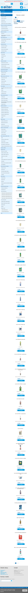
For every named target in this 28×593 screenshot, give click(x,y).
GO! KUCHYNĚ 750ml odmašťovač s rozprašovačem (20, 369)
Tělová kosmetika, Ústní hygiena (5, 166)
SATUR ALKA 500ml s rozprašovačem (20, 27)
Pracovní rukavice (3, 132)
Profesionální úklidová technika (4, 186)
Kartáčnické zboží (3, 149)
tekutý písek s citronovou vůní (20, 302)
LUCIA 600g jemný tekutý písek (20, 339)
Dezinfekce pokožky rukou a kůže (5, 64)
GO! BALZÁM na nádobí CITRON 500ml (20, 235)
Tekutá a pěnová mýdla (4, 77)
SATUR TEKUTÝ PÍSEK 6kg (20, 309)
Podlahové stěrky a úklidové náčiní (5, 201)
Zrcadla (2, 117)
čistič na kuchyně (20, 436)
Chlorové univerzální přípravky (4, 30)
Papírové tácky (3, 179)
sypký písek (20, 406)
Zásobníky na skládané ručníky (5, 112)
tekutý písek (20, 525)
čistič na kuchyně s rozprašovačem (20, 376)
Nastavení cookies (2, 573)
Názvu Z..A (15, 22)
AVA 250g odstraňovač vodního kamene (20, 502)
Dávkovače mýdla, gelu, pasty (4, 107)
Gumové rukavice (3, 129)
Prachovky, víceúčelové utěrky (4, 139)
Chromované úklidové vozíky (5, 211)
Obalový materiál (3, 119)
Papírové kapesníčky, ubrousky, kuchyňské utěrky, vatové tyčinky (6, 102)
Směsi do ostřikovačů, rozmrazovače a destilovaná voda (5, 35)
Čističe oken (2, 33)
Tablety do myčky (3, 74)
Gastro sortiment (3, 176)
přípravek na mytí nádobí (20, 64)
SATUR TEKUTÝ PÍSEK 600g (20, 294)
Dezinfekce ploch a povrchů (4, 62)
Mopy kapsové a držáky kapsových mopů (6, 194)
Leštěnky (2, 57)
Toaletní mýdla (3, 79)
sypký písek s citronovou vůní (20, 287)
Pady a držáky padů (3, 199)
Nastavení (2, 591)
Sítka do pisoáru (3, 42)
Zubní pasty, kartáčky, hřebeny (5, 171)
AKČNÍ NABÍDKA (3, 11)
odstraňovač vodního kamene (20, 480)
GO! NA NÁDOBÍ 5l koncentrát (20, 190)
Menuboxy (2, 181)
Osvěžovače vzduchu (3, 44)
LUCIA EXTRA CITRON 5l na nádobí (20, 458)
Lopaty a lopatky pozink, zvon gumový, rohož (6, 159)
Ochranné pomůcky (3, 134)
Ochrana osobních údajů (3, 572)
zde (14, 590)
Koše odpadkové (3, 164)
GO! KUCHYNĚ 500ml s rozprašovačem (20, 354)
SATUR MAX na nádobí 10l (20, 131)
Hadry (2, 137)
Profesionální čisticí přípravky (4, 69)
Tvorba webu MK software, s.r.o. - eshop (22, 587)
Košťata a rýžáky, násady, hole (5, 154)
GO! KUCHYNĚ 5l (20, 428)
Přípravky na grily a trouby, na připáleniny (6, 23)
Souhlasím (24, 590)
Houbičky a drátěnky (3, 147)
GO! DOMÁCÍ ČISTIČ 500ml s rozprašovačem (20, 444)
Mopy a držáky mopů (3, 191)
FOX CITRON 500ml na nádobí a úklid (20, 42)
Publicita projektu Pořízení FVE (4, 574)
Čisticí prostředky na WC (4, 37)
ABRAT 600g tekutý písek (20, 517)
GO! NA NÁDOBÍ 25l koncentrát (20, 220)
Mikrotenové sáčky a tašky (4, 122)
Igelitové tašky (3, 124)
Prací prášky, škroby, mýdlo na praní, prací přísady (6, 88)
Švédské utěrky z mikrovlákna (4, 142)
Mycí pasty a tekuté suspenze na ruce (5, 84)
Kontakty (1, 571)
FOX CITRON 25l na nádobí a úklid (20, 101)
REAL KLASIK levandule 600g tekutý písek (20, 547)
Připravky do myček (3, 72)
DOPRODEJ (2, 13)
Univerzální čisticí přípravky (4, 28)
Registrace (24, 7)
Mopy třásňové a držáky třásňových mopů (7, 196)
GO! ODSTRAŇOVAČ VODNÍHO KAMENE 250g (20, 473)
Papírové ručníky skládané (4, 98)
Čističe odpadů (3, 54)
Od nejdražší (16, 23)
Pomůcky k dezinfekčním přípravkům (5, 67)
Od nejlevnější (20, 22)
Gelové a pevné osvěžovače (4, 49)
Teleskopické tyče (3, 189)
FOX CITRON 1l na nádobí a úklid (20, 57)
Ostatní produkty (3, 52)
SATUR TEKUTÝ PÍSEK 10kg (20, 324)
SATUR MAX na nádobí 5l (20, 116)
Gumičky (2, 184)
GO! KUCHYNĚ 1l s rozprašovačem (20, 413)
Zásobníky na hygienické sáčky (5, 114)
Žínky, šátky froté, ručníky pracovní (5, 144)
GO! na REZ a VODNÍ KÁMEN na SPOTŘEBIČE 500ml (20, 488)
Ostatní (2, 59)
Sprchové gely (3, 169)
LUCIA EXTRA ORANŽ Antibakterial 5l (20, 532)
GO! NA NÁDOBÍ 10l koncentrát (20, 205)
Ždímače (2, 206)
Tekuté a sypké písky (3, 18)
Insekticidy (2, 174)
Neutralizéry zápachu (3, 47)
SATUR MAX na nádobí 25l (20, 146)
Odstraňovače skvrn (3, 93)
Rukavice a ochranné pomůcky (4, 127)
